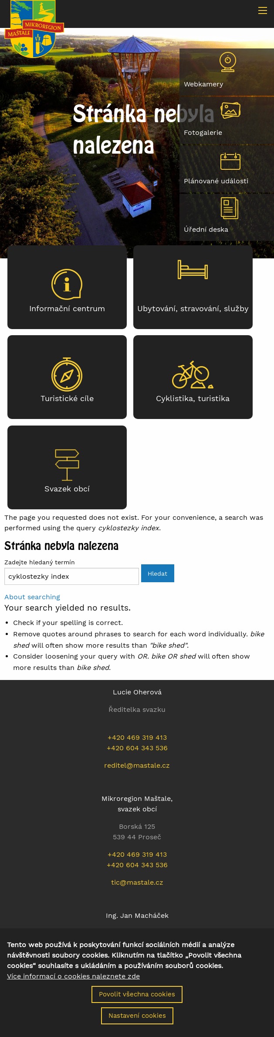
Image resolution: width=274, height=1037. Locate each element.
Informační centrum (67, 308)
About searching (32, 597)
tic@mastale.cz (137, 882)
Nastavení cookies (137, 1022)
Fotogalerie (203, 132)
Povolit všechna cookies (137, 1000)
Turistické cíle (67, 398)
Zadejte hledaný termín (39, 562)
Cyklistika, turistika (193, 398)
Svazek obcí (67, 488)
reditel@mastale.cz (137, 765)
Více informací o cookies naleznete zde (73, 982)
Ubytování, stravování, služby (193, 308)
